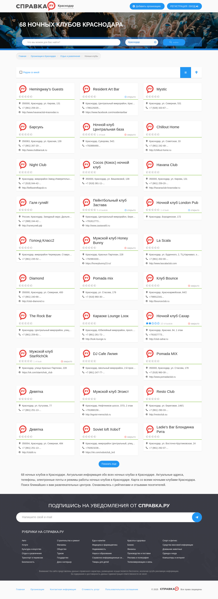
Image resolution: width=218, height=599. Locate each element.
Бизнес (130, 547)
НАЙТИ (175, 43)
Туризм (60, 555)
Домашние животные (172, 551)
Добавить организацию (147, 6)
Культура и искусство (31, 551)
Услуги (25, 547)
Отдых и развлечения (32, 555)
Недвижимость (99, 551)
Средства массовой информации (178, 547)
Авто (24, 542)
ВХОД (193, 6)
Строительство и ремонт (68, 542)
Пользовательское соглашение (121, 591)
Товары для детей (100, 564)
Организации (37, 591)
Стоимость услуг (91, 591)
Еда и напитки (98, 542)
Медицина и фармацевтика (104, 547)
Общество (61, 551)
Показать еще (109, 466)
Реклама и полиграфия (138, 560)
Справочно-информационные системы (110, 560)
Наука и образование (102, 555)
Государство (62, 560)
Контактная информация (63, 591)
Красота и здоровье (136, 542)
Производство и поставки (139, 555)
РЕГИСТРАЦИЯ (178, 6)
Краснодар (66, 5)
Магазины (61, 547)
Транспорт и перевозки (32, 560)
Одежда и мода (170, 555)
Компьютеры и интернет (174, 560)
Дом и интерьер (64, 564)
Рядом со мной (31, 74)
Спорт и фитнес (170, 542)
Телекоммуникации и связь (139, 564)
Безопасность (28, 564)
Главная (20, 591)
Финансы (131, 551)
